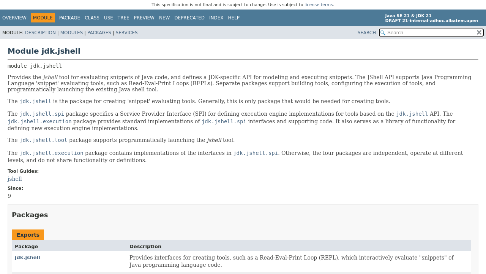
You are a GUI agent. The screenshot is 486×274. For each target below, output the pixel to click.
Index (216, 18)
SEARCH (367, 32)
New (164, 18)
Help (234, 18)
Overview (14, 18)
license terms (319, 4)
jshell (15, 179)
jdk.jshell (27, 257)
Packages (99, 32)
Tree (123, 18)
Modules (71, 32)
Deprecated (189, 18)
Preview (144, 18)
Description (40, 32)
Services (127, 32)
